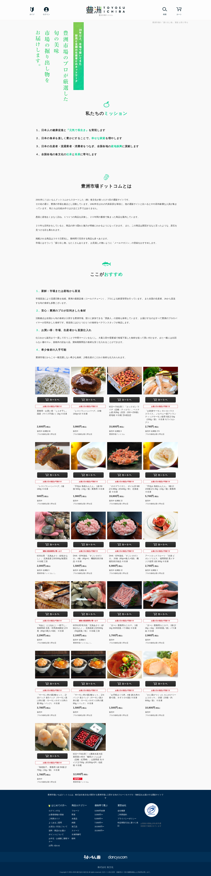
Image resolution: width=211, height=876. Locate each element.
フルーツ (75, 811)
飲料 (73, 838)
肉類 (73, 823)
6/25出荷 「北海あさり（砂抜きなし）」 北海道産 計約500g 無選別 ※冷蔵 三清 (52, 558)
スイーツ (75, 830)
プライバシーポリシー (127, 819)
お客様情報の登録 (56, 815)
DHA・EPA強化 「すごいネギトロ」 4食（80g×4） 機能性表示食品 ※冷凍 (88, 558)
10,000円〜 (99, 826)
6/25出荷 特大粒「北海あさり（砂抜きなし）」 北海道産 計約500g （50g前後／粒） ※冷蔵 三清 (88, 628)
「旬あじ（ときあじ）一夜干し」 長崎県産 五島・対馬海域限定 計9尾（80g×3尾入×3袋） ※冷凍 (52, 628)
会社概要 (121, 811)
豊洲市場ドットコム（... (46, 573)
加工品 (74, 826)
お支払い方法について (58, 826)
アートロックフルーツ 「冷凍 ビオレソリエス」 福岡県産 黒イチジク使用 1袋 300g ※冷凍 (160, 558)
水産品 (74, 819)
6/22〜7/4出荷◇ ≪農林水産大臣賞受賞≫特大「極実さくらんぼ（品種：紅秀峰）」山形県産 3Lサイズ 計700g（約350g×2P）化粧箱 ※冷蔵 (88, 759)
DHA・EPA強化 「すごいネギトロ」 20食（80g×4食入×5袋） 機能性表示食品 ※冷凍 (124, 558)
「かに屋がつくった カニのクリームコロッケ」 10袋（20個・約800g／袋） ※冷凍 (160, 698)
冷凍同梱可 (76, 834)
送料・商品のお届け (57, 830)
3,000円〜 (99, 815)
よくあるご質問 (55, 823)
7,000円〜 (99, 823)
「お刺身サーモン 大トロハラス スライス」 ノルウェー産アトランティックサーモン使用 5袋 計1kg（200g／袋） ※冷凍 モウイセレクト (160, 416)
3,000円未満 (100, 811)
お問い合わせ (54, 845)
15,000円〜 (99, 830)
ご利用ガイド (54, 819)
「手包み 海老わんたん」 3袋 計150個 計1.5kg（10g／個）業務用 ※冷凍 (160, 489)
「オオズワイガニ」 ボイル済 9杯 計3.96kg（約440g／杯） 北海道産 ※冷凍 (124, 489)
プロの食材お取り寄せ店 (46, 434)
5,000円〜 (99, 819)
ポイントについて (56, 834)
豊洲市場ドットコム (117, 434)
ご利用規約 (122, 815)
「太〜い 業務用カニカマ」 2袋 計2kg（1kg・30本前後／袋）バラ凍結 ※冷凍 (160, 628)
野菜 (73, 815)
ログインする (54, 811)
